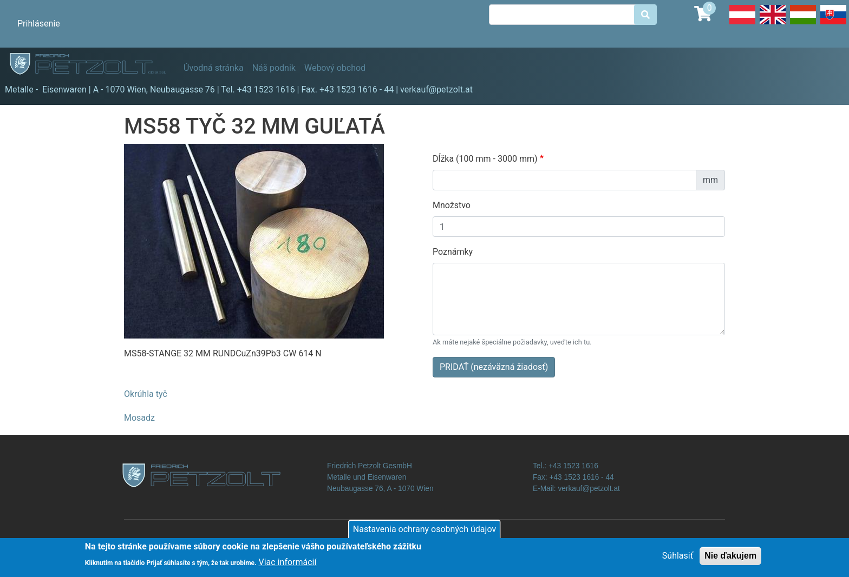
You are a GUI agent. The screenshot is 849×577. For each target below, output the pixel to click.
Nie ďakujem (730, 558)
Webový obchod (334, 68)
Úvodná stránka (214, 68)
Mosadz (139, 418)
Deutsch (742, 24)
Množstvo (452, 205)
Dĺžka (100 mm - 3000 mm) (485, 159)
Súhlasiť (677, 559)
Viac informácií (288, 565)
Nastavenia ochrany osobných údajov (424, 532)
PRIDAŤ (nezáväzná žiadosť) (494, 367)
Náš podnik (274, 68)
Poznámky (453, 252)
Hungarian (803, 24)
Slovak (833, 24)
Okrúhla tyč (145, 394)
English (773, 24)
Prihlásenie (38, 23)
